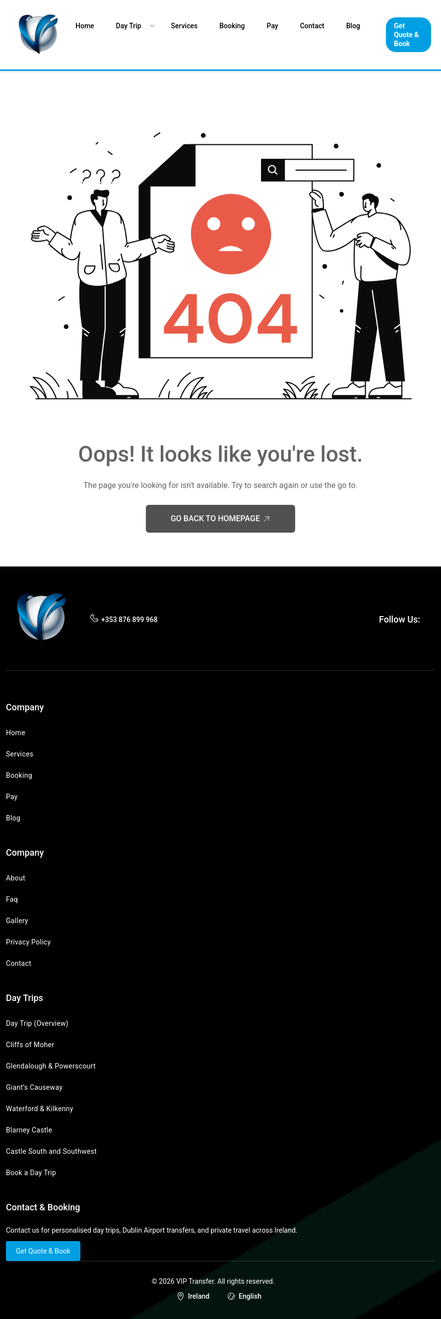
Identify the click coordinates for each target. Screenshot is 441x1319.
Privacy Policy (28, 942)
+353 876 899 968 (129, 620)
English (250, 1296)
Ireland (198, 1296)
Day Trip (128, 26)
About (15, 878)
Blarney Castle (29, 1130)
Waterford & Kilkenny (39, 1109)
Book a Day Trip (31, 1173)
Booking (232, 26)
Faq (12, 899)
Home (84, 26)
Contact (312, 26)
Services (184, 26)
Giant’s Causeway (34, 1087)
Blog (353, 26)
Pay (272, 26)
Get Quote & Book (406, 35)
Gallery (17, 921)
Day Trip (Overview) (37, 1023)
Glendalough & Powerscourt (51, 1066)
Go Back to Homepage (220, 531)
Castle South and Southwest (51, 1151)
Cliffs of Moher (30, 1045)
